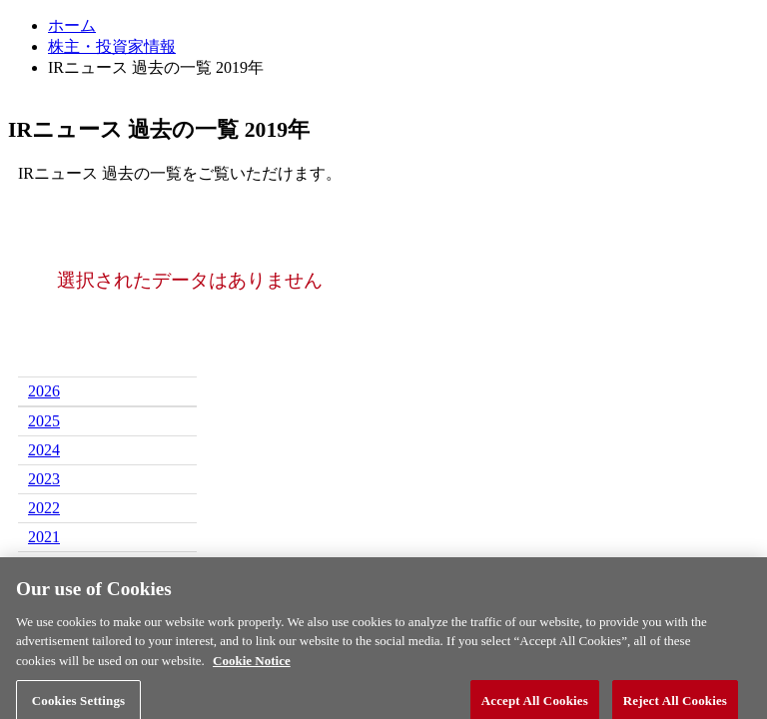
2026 (44, 390)
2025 (44, 420)
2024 (44, 449)
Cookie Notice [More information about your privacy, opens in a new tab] (252, 666)
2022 (44, 507)
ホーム (72, 25)
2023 (44, 478)
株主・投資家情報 (112, 46)
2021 (44, 536)
